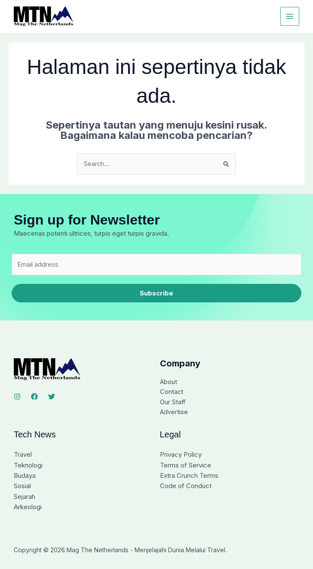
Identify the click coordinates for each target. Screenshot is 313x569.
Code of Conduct (186, 487)
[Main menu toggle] (290, 16)
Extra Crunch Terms (189, 477)
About (169, 382)
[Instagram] (17, 397)
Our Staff (173, 403)
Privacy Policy (181, 456)
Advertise (174, 413)
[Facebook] (34, 397)
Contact (172, 393)
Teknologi (28, 466)
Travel (23, 456)
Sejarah (24, 497)
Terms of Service (185, 466)
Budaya (25, 477)
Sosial (22, 487)
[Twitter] (51, 397)
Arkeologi (28, 508)
